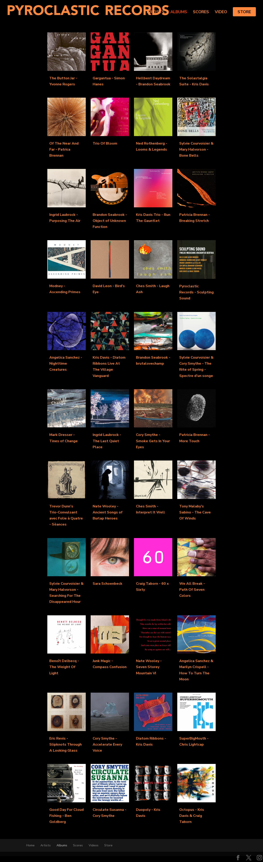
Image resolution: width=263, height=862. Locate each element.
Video (221, 12)
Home (30, 845)
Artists (156, 12)
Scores (201, 12)
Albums (178, 12)
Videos (93, 845)
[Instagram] (259, 858)
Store (244, 12)
